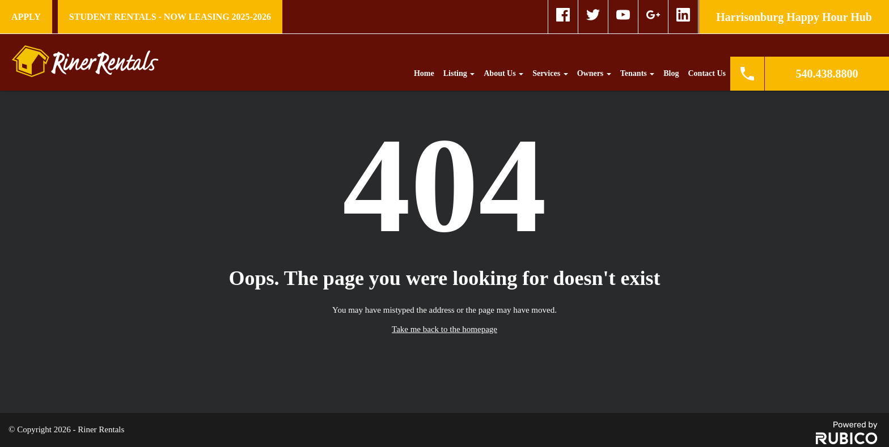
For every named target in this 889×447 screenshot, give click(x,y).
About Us (503, 73)
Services (550, 73)
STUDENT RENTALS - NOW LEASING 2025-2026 (170, 17)
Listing (459, 73)
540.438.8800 (827, 73)
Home (424, 73)
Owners (594, 73)
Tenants (637, 73)
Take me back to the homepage (444, 329)
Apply (26, 17)
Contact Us (707, 73)
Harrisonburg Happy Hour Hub (794, 17)
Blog (671, 73)
